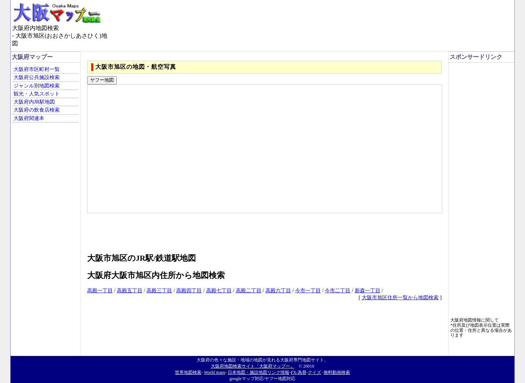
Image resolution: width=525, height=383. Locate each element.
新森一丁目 (367, 290)
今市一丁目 (308, 290)
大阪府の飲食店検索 (37, 110)
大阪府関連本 (29, 118)
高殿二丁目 (248, 290)
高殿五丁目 (129, 290)
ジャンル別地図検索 (37, 86)
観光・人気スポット (37, 94)
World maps (214, 372)
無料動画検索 (337, 372)
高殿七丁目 (219, 290)
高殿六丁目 (278, 290)
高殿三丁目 (159, 290)
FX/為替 (298, 372)
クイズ (314, 372)
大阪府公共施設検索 (37, 77)
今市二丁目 (337, 290)
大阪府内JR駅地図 (34, 102)
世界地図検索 (188, 372)
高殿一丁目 (100, 290)
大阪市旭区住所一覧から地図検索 (400, 297)
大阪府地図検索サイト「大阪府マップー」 (252, 366)
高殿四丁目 (189, 290)
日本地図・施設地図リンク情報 (258, 372)
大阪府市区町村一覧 (37, 69)
